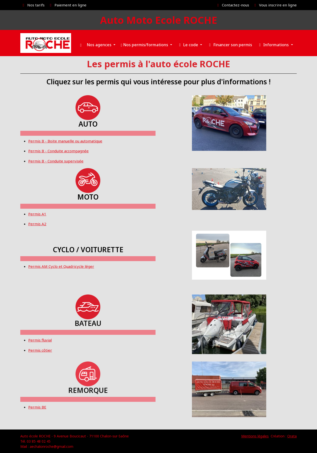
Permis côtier (40, 350)
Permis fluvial (40, 340)
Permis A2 (37, 223)
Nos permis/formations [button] (145, 44)
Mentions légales (255, 436)
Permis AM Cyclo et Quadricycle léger (61, 266)
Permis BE (37, 407)
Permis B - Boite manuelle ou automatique (65, 140)
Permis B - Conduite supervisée (55, 161)
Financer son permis (229, 44)
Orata (292, 436)
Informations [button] (273, 44)
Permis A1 (37, 213)
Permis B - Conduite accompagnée (58, 150)
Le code (188, 44)
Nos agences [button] (99, 44)
